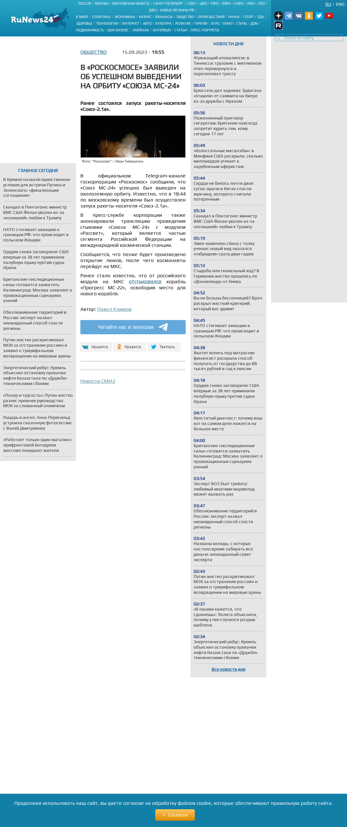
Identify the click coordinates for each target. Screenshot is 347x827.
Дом (254, 23)
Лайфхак (141, 30)
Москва (101, 3)
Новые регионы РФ (177, 10)
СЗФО (191, 3)
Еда (260, 17)
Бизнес (145, 17)
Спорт (248, 17)
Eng (340, 4)
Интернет (130, 23)
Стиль (241, 23)
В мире (82, 17)
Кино (227, 23)
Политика (101, 17)
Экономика (124, 17)
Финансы (164, 17)
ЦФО (203, 3)
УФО (250, 3)
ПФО (214, 3)
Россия (84, 3)
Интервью (162, 30)
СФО (261, 3)
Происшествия (211, 17)
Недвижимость (90, 30)
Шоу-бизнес (118, 30)
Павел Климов (114, 309)
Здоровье (84, 23)
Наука (233, 17)
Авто (147, 23)
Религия (182, 23)
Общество (185, 17)
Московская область (131, 3)
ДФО (152, 10)
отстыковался (145, 282)
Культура (163, 23)
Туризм (200, 23)
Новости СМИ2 (97, 381)
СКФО (238, 3)
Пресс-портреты (205, 30)
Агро (215, 23)
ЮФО (226, 3)
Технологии (107, 23)
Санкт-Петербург (168, 3)
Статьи (181, 30)
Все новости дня (228, 669)
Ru (328, 4)
